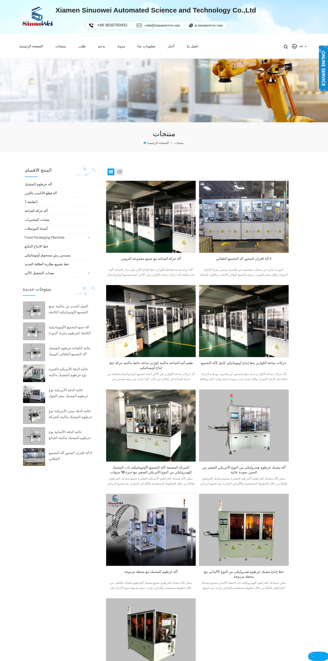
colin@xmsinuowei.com (172, 25)
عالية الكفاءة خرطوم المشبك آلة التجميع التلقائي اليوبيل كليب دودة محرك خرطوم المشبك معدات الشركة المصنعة (70, 358)
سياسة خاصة (173, 626)
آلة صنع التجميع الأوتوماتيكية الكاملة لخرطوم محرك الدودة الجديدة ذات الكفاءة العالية (70, 337)
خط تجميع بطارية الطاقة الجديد (47, 270)
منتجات (60, 50)
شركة (168, 571)
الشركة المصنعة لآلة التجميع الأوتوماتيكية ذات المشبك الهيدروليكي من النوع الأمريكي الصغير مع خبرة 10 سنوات (206, 334)
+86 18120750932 (38, 571)
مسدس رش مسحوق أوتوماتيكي (48, 261)
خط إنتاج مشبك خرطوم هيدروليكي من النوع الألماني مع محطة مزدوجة (206, 420)
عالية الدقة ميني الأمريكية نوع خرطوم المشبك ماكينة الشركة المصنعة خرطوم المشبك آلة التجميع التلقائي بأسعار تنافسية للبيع (71, 421)
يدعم (101, 50)
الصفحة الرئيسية (31, 50)
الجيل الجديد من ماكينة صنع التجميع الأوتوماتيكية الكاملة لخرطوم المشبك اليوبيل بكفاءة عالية (71, 316)
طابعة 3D (31, 208)
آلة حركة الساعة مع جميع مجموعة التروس (138, 247)
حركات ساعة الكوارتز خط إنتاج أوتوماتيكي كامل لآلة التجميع (138, 333)
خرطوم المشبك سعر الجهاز (263, 595)
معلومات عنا (146, 50)
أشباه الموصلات (36, 235)
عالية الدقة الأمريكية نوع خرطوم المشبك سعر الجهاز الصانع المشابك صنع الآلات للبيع (68, 400)
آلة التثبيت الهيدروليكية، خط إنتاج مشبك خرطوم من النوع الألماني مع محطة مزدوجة (274, 421)
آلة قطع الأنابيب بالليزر (41, 199)
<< (165, 455)
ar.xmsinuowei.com (219, 25)
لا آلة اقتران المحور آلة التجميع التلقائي (70, 462)
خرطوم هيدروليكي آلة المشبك (265, 634)
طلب (82, 50)
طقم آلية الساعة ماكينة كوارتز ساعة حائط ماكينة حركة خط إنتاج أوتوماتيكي (274, 247)
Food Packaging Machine (45, 244)
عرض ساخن (172, 579)
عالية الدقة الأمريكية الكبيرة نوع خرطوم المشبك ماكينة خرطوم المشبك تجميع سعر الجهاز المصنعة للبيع (68, 379)
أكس (167, 618)
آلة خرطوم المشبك (38, 190)
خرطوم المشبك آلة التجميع (263, 579)
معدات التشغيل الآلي (40, 279)
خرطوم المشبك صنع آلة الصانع (265, 587)
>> (248, 455)
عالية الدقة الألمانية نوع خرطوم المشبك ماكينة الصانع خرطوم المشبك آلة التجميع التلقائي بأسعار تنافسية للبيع (70, 442)
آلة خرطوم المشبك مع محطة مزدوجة (137, 417)
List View (119, 178)
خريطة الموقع (173, 611)
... (226, 455)
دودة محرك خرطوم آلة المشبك (266, 603)
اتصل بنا (192, 50)
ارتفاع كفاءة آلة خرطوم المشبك (266, 611)
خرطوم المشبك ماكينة (260, 618)
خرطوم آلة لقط (255, 626)
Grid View (111, 178)
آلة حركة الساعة (36, 217)
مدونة (121, 50)
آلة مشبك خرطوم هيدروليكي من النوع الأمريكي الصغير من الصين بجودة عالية (274, 333)
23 (237, 455)
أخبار (171, 50)
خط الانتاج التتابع (37, 253)
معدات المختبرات (37, 226)
